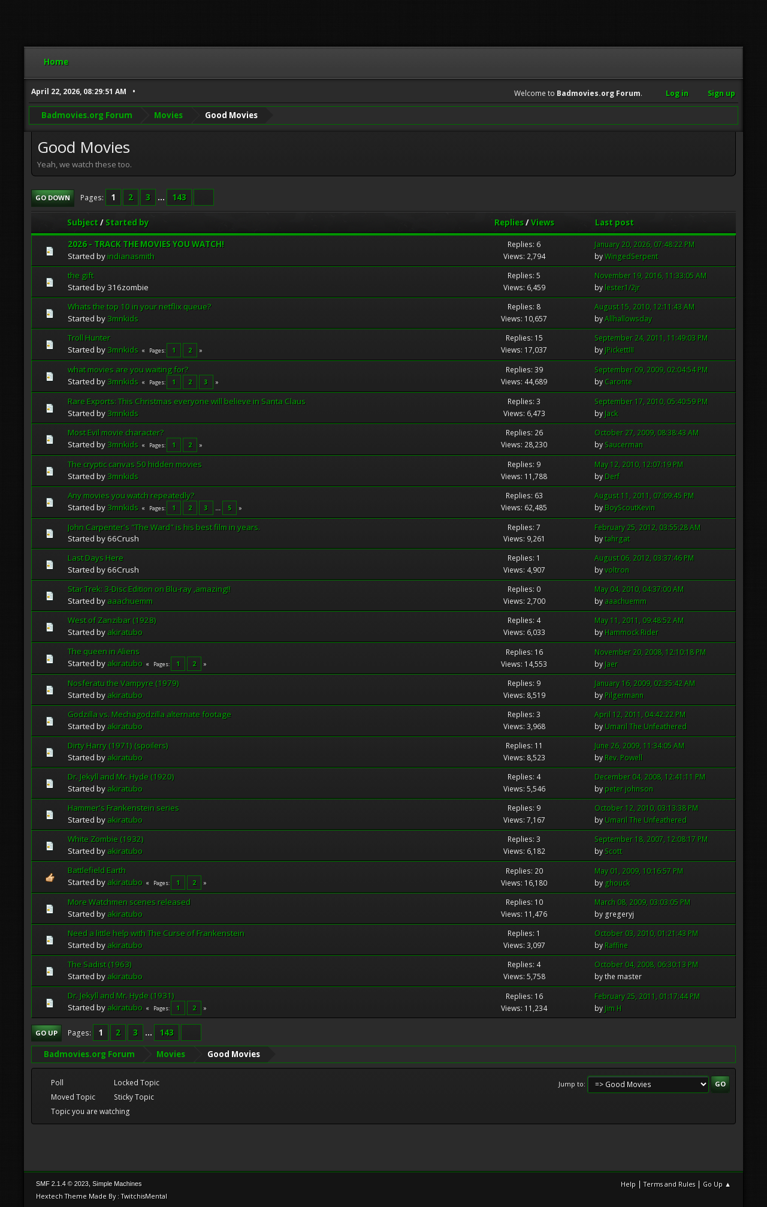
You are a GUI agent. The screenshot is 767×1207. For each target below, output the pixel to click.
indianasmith (131, 254)
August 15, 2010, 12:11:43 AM (644, 305)
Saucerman (624, 443)
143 (179, 196)
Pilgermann (624, 694)
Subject (82, 221)
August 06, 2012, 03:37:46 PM (644, 557)
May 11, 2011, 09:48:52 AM (639, 619)
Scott (613, 850)
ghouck (617, 881)
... (162, 196)
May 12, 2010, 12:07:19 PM (638, 462)
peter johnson (629, 787)
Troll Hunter (89, 336)
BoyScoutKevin (630, 506)
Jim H (613, 1006)
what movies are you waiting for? (128, 367)
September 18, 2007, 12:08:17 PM (651, 838)
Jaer (611, 663)
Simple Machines (116, 1182)
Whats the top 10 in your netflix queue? (139, 305)
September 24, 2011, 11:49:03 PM (651, 337)
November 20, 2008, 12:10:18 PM (650, 651)
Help (628, 1182)
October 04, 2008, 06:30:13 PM (646, 963)
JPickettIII (619, 349)
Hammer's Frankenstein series (123, 806)
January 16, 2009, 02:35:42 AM (644, 682)
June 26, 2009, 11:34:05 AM (639, 744)
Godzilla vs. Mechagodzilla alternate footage (149, 713)
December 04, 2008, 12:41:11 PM (649, 775)
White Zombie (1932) (106, 837)
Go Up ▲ (717, 1182)
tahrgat (617, 537)
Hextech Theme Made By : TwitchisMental (101, 1194)
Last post (614, 221)
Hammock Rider (632, 631)
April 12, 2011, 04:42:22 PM (640, 713)
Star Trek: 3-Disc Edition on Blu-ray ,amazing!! (149, 587)
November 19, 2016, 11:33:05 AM (650, 274)
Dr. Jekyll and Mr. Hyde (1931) (121, 994)
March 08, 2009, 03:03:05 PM (642, 901)
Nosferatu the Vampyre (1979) (123, 681)
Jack (611, 412)
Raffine (616, 944)
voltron (617, 569)
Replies (509, 221)
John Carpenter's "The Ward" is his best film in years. (164, 525)
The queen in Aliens (104, 650)
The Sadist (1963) (100, 963)
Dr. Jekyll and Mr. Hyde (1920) (121, 775)
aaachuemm (130, 599)
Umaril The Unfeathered (646, 725)
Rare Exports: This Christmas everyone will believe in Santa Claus (187, 399)
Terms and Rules (669, 1182)
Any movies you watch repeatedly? (131, 493)
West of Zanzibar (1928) (112, 618)
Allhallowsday (628, 317)
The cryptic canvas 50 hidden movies (135, 462)
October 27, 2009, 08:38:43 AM (646, 431)
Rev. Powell (623, 756)
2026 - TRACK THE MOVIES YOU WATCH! (146, 242)
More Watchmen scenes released (129, 900)
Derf (612, 474)
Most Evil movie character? (116, 430)
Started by (132, 221)
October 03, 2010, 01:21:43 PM (646, 932)
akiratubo (125, 630)
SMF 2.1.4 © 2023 (62, 1182)
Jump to (571, 1082)
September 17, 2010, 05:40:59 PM (651, 400)
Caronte (618, 380)
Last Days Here (95, 556)
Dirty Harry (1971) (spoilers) (118, 744)
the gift (80, 274)
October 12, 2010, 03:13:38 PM (646, 807)
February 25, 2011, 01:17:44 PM (647, 994)
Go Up (46, 1031)
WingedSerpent (631, 255)
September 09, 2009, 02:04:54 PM (651, 368)
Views (542, 221)
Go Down (52, 196)
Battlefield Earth (97, 868)
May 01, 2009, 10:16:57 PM (638, 869)
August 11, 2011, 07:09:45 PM (644, 494)
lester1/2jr (622, 286)
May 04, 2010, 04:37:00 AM (639, 588)
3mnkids (122, 317)
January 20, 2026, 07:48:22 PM (644, 243)
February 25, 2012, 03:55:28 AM (647, 525)
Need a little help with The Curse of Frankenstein (156, 931)
